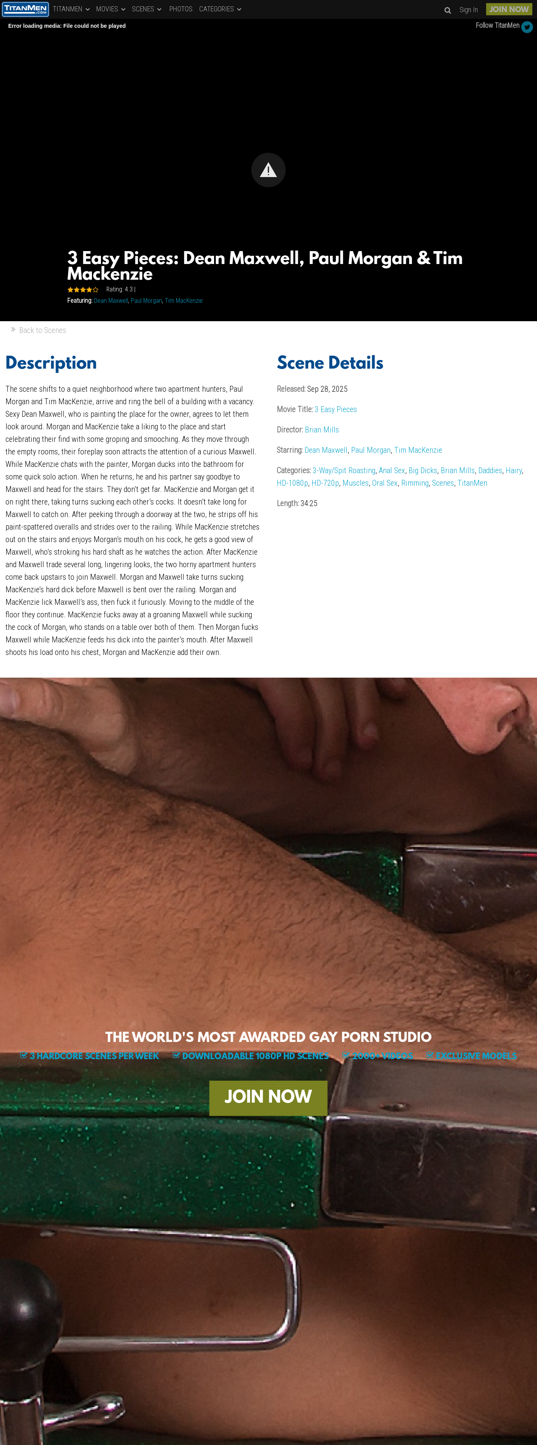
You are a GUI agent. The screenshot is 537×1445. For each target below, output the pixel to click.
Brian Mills (322, 429)
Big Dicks (423, 470)
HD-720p (325, 483)
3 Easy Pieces (336, 409)
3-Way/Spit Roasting (344, 470)
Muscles (355, 483)
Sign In (469, 9)
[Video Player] (268, 170)
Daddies (490, 470)
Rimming (415, 483)
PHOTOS (181, 9)
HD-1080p (292, 483)
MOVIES (111, 9)
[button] (268, 170)
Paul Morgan (146, 300)
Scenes (443, 483)
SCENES (147, 9)
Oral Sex (385, 483)
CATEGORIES (221, 9)
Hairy (514, 470)
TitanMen (472, 483)
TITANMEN (72, 9)
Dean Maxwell (111, 300)
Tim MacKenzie (184, 300)
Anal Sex (392, 470)
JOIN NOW (509, 10)
